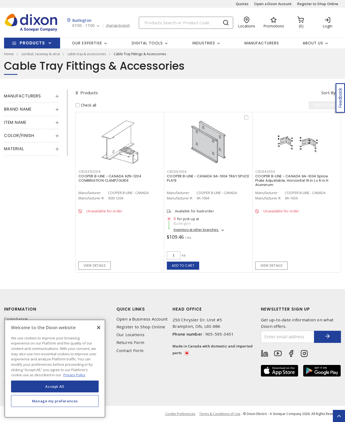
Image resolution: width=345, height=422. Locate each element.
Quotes (242, 3)
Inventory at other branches (196, 229)
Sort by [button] (328, 92)
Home (9, 53)
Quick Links (130, 309)
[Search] (186, 23)
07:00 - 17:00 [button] (83, 25)
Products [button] (32, 43)
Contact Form (130, 350)
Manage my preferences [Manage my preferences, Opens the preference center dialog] (55, 401)
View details (95, 265)
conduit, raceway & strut (40, 53)
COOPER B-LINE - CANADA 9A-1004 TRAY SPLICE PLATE (208, 178)
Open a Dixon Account (273, 3)
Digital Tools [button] (147, 43)
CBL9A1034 (265, 171)
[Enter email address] (288, 337)
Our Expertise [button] (87, 43)
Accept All (54, 386)
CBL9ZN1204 (89, 171)
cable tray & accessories (86, 53)
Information (20, 309)
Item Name (15, 122)
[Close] (99, 327)
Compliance (16, 319)
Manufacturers (261, 43)
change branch (118, 25)
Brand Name (18, 109)
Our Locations (130, 334)
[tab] (31, 96)
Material (14, 149)
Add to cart (183, 265)
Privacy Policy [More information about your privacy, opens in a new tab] (74, 374)
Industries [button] (203, 43)
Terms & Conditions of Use (219, 414)
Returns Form (130, 342)
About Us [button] (313, 43)
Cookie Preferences (180, 414)
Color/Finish (19, 135)
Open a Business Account (142, 319)
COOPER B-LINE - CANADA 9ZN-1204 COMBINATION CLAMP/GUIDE (109, 178)
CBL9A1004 (177, 171)
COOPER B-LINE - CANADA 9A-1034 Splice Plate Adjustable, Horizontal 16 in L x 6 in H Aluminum (291, 180)
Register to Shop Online (317, 3)
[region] (54, 368)
